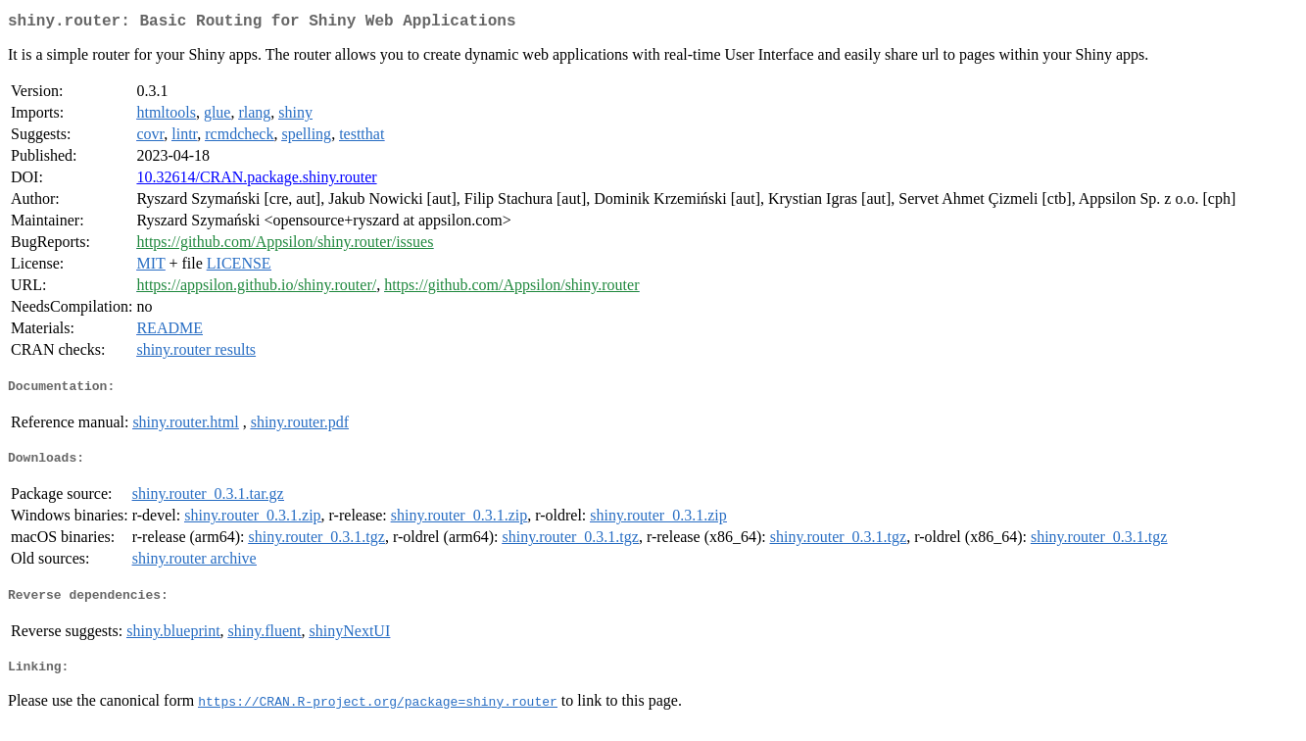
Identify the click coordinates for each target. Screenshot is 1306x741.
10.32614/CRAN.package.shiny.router (256, 181)
